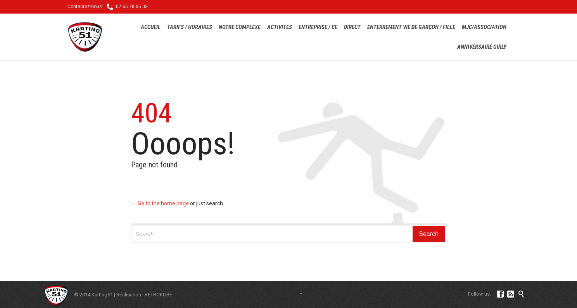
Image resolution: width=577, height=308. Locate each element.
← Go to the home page (160, 203)
